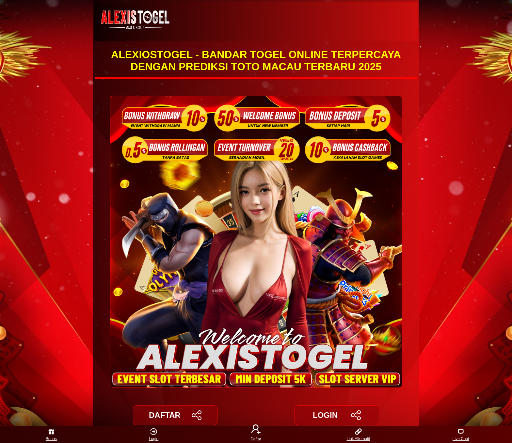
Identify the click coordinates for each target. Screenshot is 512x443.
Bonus (51, 434)
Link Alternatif (358, 434)
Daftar (256, 434)
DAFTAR (175, 415)
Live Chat (461, 434)
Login (153, 434)
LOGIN (337, 415)
